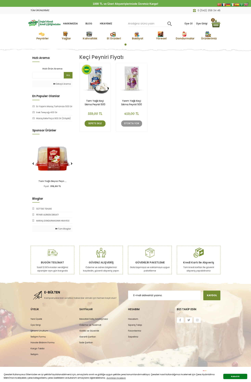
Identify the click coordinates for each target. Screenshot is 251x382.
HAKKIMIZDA (70, 23)
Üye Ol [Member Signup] (188, 23)
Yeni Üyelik (36, 319)
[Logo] (44, 23)
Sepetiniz (133, 336)
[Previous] (33, 163)
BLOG (88, 23)
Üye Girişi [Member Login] (201, 23)
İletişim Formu (38, 336)
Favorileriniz (134, 330)
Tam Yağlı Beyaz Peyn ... (52, 181)
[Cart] (216, 23)
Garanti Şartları (87, 336)
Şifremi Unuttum (39, 330)
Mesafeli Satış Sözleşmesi (93, 319)
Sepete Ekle (95, 123)
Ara (68, 75)
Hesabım (133, 319)
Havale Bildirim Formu (43, 342)
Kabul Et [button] (235, 376)
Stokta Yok (131, 123)
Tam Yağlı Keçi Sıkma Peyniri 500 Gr (95, 102)
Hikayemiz (106, 23)
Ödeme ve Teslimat (90, 325)
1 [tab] (125, 45)
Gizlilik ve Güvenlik (89, 330)
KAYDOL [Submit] (212, 295)
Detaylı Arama (62, 83)
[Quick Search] (46, 75)
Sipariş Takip (135, 325)
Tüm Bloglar (63, 228)
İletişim (34, 354)
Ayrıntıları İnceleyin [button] (116, 378)
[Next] (71, 163)
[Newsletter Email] (164, 295)
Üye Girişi (36, 325)
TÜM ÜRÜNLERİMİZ (40, 10)
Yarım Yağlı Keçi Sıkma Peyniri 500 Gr (131, 102)
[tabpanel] (42, 35)
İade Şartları (86, 342)
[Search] (150, 23)
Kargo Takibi (37, 348)
